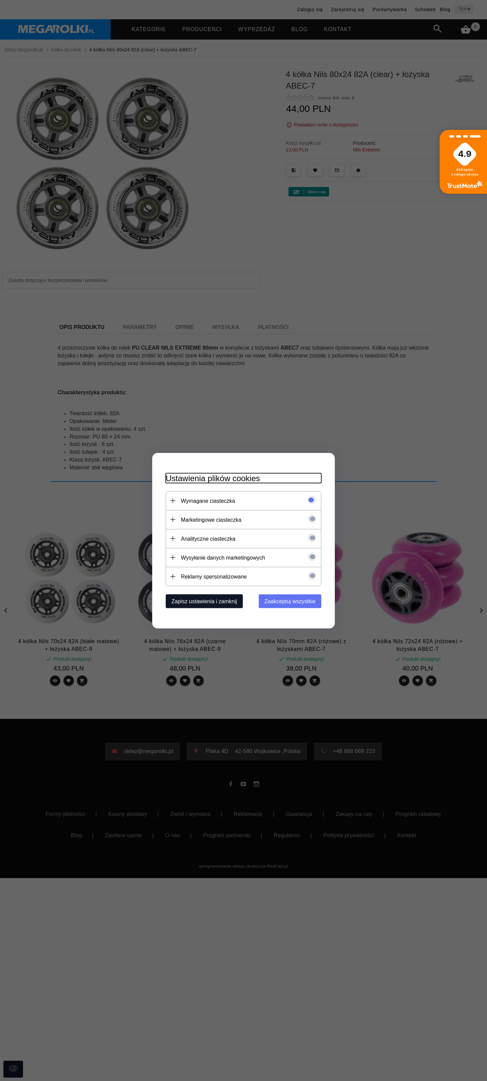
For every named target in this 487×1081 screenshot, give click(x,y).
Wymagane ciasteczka (208, 500)
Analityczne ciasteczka (208, 538)
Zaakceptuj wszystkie (290, 601)
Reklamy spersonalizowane (214, 576)
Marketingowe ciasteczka (211, 519)
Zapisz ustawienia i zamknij (204, 601)
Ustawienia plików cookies (213, 478)
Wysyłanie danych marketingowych (223, 557)
